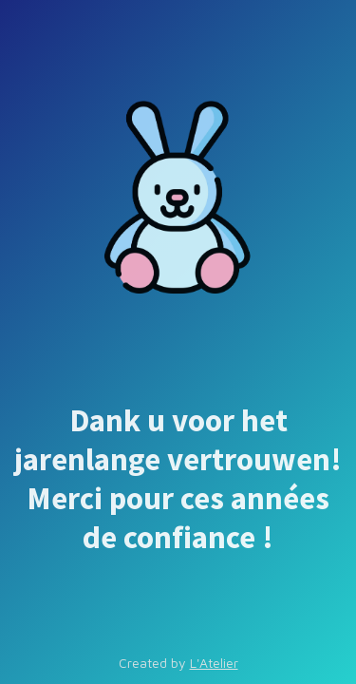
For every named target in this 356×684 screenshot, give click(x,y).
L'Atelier (214, 663)
